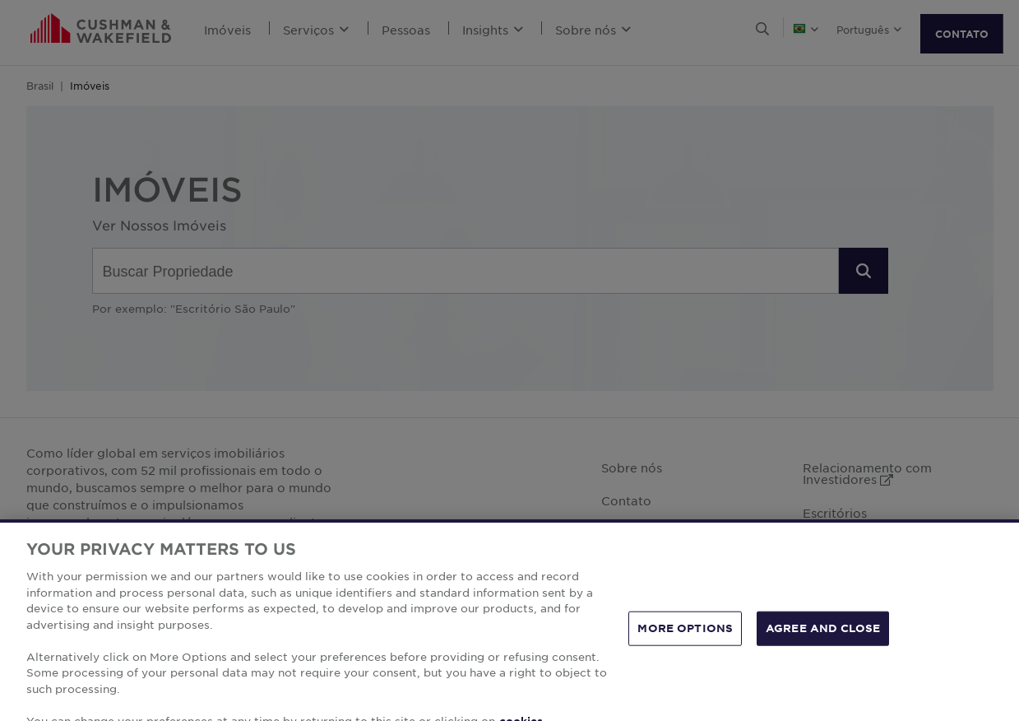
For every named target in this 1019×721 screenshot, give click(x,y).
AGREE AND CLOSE (823, 642)
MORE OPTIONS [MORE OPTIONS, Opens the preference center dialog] (685, 642)
